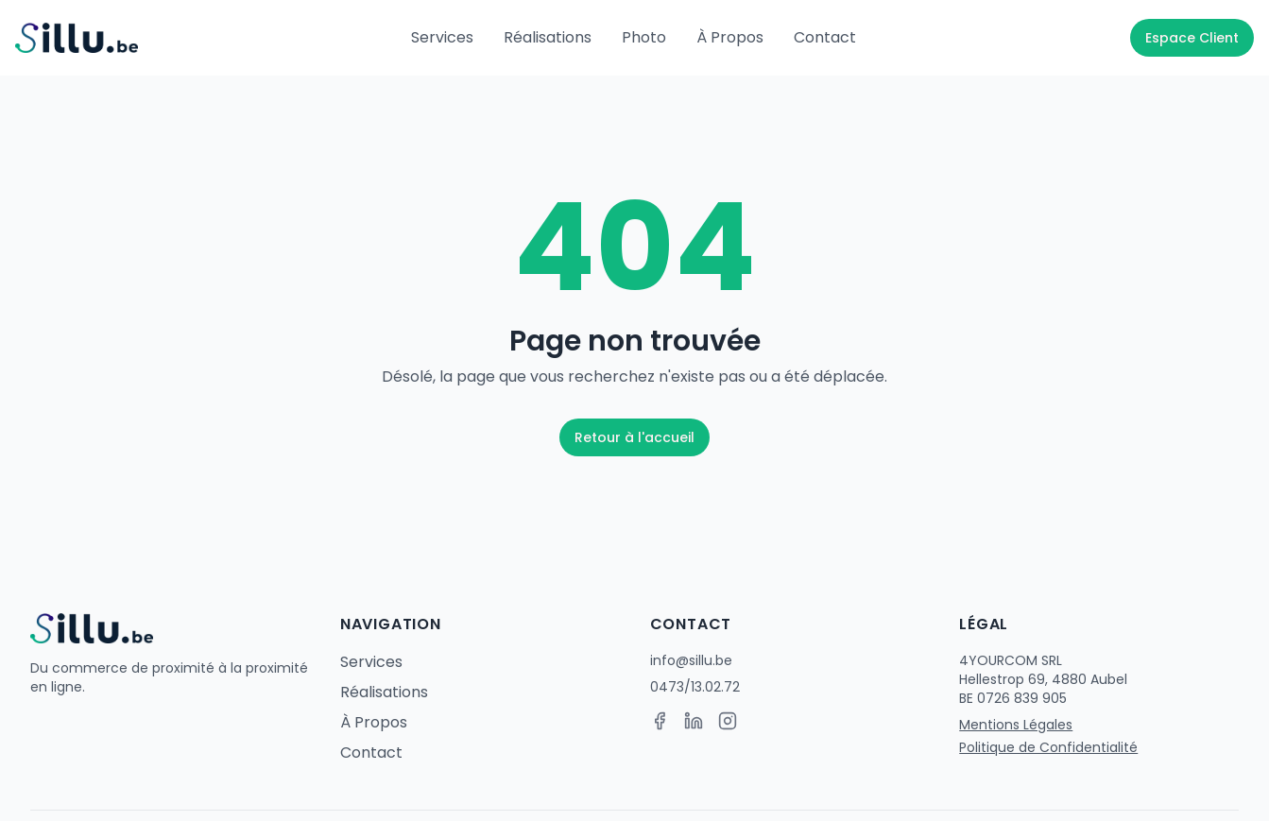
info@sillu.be (691, 660)
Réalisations (548, 37)
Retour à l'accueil (634, 437)
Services (442, 37)
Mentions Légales (1015, 724)
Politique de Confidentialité (1048, 747)
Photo (644, 37)
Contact (825, 37)
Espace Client (1192, 37)
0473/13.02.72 (695, 686)
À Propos (729, 37)
